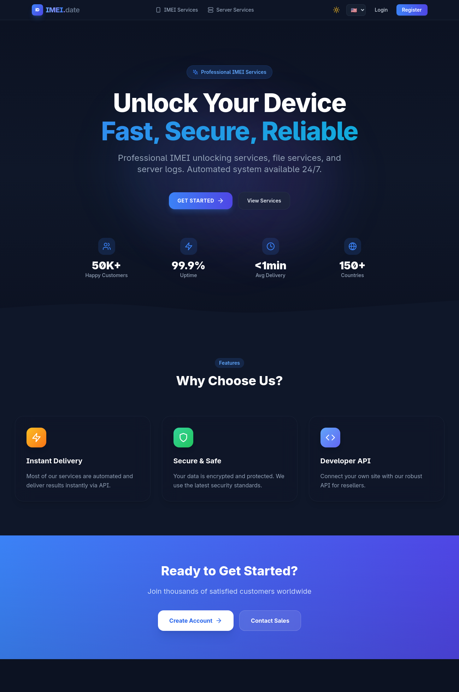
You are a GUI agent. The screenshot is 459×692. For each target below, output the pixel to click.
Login (381, 10)
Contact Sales (270, 620)
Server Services (231, 10)
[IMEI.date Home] (56, 10)
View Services (264, 201)
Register (412, 10)
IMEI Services (176, 10)
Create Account (195, 620)
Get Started (200, 200)
